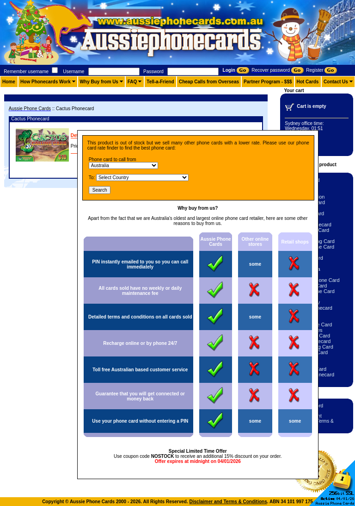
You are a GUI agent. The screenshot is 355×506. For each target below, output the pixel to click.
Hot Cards (308, 81)
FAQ (132, 81)
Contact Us (336, 81)
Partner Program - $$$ (268, 81)
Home (8, 81)
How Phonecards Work (45, 81)
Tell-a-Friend (160, 81)
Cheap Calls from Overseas (209, 81)
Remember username (26, 71)
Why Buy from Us (99, 81)
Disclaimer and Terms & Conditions (228, 501)
